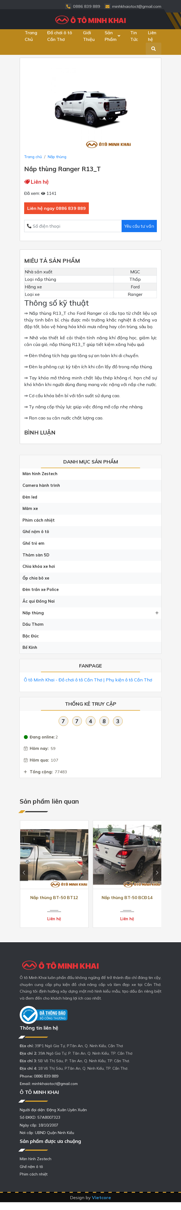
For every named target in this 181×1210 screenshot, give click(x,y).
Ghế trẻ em (33, 543)
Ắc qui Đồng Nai (38, 601)
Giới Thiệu (89, 36)
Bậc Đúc (30, 636)
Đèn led (29, 497)
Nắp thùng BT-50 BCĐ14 (127, 897)
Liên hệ (152, 36)
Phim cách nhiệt (38, 520)
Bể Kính (29, 647)
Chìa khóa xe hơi (38, 566)
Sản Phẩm (112, 36)
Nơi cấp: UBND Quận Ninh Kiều (47, 1132)
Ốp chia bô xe (35, 578)
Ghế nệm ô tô (35, 531)
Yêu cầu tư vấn (139, 226)
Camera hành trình (41, 485)
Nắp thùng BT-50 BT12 (54, 897)
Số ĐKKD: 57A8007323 (40, 1117)
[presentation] (24, 872)
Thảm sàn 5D (35, 555)
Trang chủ (33, 156)
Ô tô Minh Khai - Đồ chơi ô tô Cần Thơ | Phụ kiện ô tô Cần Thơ (88, 680)
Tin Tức (134, 36)
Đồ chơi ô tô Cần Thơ (59, 36)
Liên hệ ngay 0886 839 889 (56, 208)
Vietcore (101, 1197)
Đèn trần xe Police (40, 589)
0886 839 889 (46, 1076)
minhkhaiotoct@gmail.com (55, 1083)
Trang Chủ (31, 36)
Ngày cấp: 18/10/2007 (39, 1125)
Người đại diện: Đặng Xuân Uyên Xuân (53, 1109)
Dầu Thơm (33, 624)
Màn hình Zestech (39, 473)
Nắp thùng (90, 612)
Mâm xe (30, 508)
